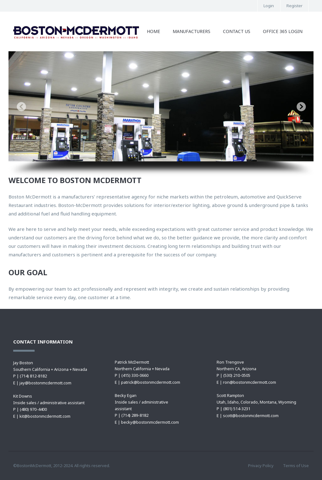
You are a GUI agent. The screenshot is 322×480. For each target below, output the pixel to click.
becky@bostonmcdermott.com (150, 422)
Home (153, 31)
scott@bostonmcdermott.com (251, 415)
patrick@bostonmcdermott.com (150, 382)
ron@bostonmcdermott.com (249, 382)
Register (294, 5)
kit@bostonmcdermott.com (44, 416)
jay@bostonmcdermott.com (45, 383)
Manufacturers (191, 31)
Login (269, 5)
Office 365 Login (283, 31)
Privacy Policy (261, 465)
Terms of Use (296, 465)
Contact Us (236, 31)
